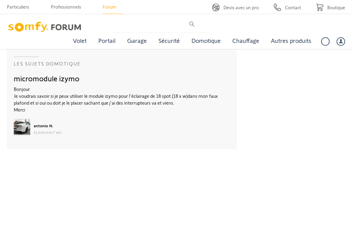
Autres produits (291, 40)
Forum (109, 7)
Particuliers (18, 7)
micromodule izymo (46, 78)
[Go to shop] (330, 7)
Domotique (206, 40)
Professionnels (66, 7)
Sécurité (169, 40)
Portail (107, 40)
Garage (137, 40)
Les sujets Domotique (47, 64)
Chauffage (245, 40)
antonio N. (43, 125)
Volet (80, 40)
